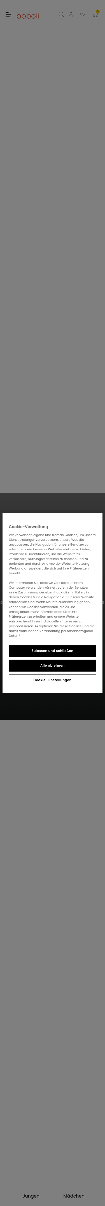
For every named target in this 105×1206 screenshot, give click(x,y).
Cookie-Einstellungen (52, 680)
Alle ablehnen (52, 665)
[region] (52, 603)
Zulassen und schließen (52, 651)
